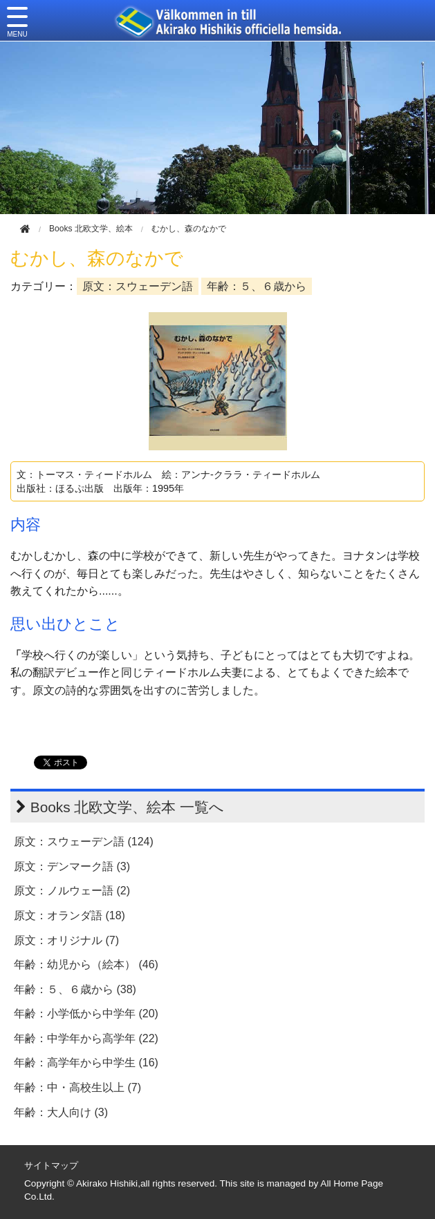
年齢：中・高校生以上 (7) (77, 1087)
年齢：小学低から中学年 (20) (86, 1013)
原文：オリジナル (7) (66, 940)
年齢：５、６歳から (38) (75, 989)
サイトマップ (51, 1165)
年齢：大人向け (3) (61, 1112)
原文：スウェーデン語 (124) (84, 841)
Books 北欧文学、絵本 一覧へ (127, 807)
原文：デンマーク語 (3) (72, 866)
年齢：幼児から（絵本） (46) (86, 964)
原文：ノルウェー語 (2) (72, 890)
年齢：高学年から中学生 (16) (86, 1062)
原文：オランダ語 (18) (69, 915)
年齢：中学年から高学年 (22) (86, 1038)
